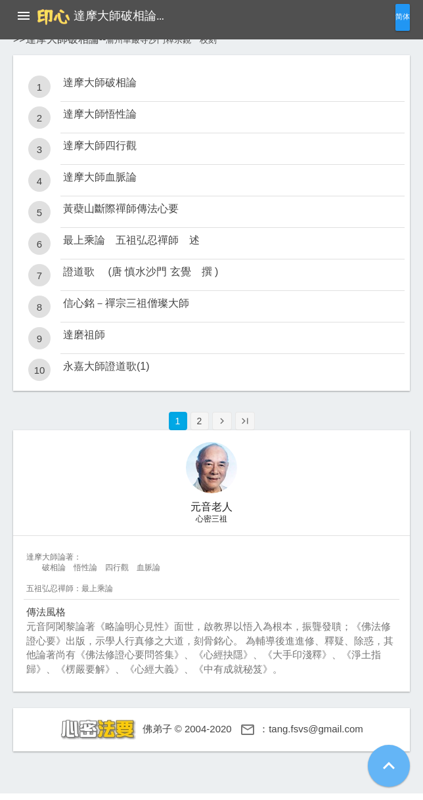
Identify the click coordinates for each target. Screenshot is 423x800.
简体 (402, 16)
